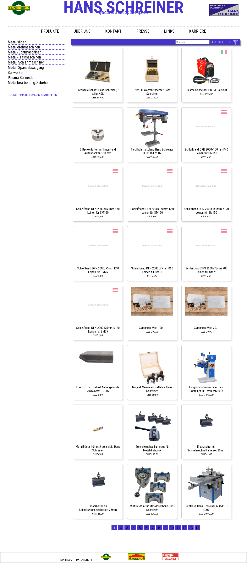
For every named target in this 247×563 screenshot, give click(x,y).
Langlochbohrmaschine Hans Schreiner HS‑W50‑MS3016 (206, 389)
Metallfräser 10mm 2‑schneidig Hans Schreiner (98, 448)
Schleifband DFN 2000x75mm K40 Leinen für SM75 (98, 270)
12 (184, 527)
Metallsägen (17, 42)
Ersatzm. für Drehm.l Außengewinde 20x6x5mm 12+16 (97, 389)
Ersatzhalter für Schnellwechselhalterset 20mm (206, 448)
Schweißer (16, 72)
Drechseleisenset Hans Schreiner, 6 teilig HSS (97, 92)
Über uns (82, 31)
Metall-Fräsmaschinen (24, 57)
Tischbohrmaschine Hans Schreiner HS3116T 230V (152, 151)
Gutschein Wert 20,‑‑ (206, 328)
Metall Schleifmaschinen (26, 62)
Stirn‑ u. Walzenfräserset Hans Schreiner (152, 92)
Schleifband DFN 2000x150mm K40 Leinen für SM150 (206, 151)
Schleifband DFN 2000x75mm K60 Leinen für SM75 (152, 270)
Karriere (197, 31)
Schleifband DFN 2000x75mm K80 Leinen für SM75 (206, 270)
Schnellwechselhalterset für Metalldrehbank (152, 448)
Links (169, 31)
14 (197, 527)
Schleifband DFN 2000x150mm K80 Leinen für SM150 (152, 210)
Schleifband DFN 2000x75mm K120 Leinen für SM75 (98, 329)
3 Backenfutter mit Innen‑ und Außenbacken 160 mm (98, 151)
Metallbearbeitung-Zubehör (28, 82)
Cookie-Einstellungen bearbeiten (32, 95)
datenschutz (84, 559)
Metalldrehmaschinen (24, 47)
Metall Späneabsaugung (26, 67)
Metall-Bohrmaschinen (24, 52)
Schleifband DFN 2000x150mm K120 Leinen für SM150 (206, 210)
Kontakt (113, 31)
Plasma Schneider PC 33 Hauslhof (206, 90)
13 (191, 527)
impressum (66, 559)
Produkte (50, 31)
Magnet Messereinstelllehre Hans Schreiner (152, 389)
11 (178, 527)
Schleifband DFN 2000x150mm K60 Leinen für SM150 (98, 210)
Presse (142, 31)
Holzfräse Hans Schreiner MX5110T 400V (206, 508)
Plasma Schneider (21, 77)
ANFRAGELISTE (221, 42)
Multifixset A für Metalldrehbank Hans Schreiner (152, 508)
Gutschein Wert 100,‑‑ (152, 328)
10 (172, 527)
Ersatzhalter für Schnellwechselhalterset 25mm (98, 508)
